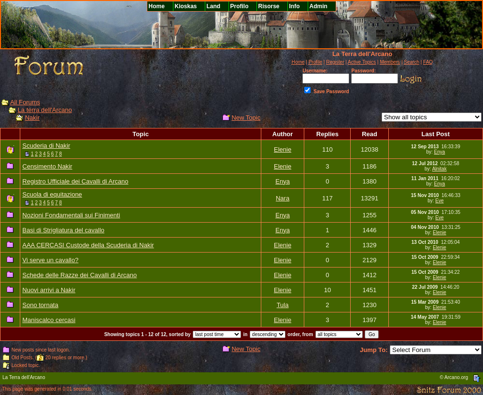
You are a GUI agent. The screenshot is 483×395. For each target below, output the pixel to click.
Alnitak (439, 168)
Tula (283, 305)
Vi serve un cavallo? (50, 260)
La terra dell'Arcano (45, 109)
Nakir (32, 117)
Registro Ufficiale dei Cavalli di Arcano (75, 181)
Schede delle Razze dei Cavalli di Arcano (79, 275)
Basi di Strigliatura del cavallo (63, 230)
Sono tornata (40, 305)
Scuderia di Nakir (46, 145)
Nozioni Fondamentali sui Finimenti (71, 215)
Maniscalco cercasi (48, 320)
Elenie (282, 149)
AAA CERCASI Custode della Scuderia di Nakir (88, 245)
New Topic (245, 117)
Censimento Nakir (47, 166)
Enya (439, 152)
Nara (282, 198)
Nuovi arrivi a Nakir (48, 290)
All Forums (25, 102)
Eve (439, 200)
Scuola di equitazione (52, 194)
